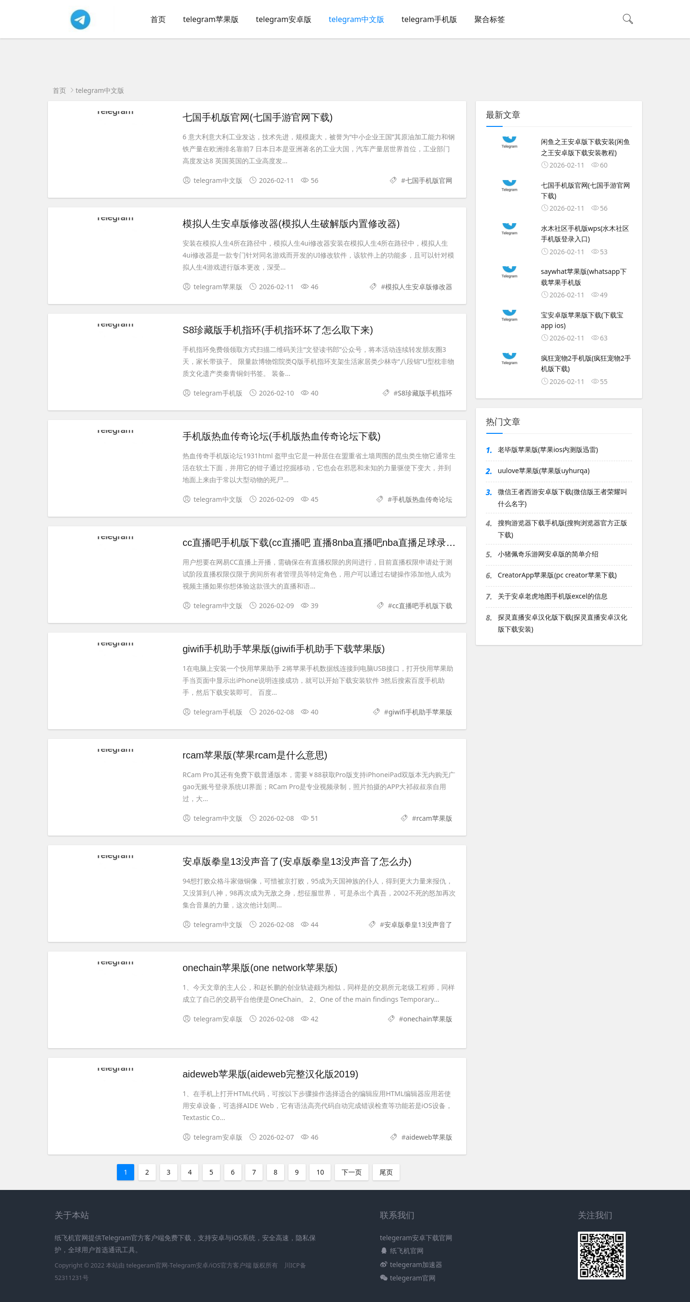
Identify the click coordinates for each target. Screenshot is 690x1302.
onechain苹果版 (427, 1018)
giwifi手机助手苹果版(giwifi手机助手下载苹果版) (284, 649)
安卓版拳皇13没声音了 (418, 924)
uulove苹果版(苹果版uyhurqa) (544, 470)
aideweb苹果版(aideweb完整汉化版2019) (270, 1074)
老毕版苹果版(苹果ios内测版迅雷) (548, 449)
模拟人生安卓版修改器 (418, 286)
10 (320, 1172)
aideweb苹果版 (429, 1137)
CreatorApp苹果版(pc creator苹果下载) (557, 574)
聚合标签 (489, 19)
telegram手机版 (429, 19)
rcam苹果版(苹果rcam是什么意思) (255, 755)
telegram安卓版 (283, 19)
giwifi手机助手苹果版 (420, 711)
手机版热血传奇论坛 (422, 499)
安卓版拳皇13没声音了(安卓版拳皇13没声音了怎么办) (297, 861)
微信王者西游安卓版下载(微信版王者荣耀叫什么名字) (562, 497)
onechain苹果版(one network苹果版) (260, 967)
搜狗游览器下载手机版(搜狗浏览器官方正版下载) (562, 528)
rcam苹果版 (434, 818)
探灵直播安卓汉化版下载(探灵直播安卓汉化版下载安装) (562, 623)
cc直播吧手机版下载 (422, 605)
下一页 (352, 1172)
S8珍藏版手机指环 (425, 392)
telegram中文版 (356, 19)
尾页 (386, 1172)
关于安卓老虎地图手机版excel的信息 (553, 595)
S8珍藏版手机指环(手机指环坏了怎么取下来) (278, 330)
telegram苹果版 (211, 19)
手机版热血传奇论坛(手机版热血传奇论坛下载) (281, 436)
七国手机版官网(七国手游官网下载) (258, 117)
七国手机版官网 (428, 180)
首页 (158, 19)
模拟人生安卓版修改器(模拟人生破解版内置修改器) (291, 223)
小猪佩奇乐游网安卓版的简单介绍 (548, 553)
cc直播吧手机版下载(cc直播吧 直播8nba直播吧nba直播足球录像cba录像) (338, 542)
